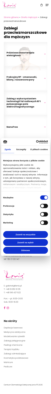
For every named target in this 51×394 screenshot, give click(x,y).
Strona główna (11, 17)
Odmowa (25, 250)
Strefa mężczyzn (29, 17)
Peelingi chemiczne (13, 345)
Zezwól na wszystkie (25, 234)
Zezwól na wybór (25, 242)
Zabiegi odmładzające (15, 353)
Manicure (8, 362)
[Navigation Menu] (47, 5)
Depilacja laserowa (13, 327)
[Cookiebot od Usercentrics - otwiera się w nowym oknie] (36, 142)
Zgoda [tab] (7, 149)
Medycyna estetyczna (14, 332)
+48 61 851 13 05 (13, 289)
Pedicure (8, 366)
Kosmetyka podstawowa (16, 358)
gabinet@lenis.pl (14, 285)
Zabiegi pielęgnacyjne (14, 340)
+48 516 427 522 (13, 292)
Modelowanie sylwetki (14, 336)
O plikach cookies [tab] (39, 149)
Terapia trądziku (11, 349)
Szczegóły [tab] (21, 149)
